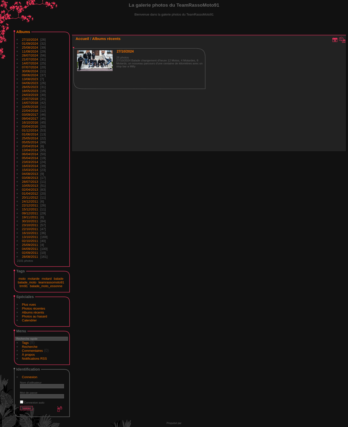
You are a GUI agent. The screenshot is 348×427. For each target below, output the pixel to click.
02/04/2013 (30, 189)
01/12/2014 (30, 130)
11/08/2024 (30, 51)
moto (22, 278)
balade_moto (27, 282)
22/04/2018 (30, 110)
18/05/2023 (30, 91)
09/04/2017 (30, 118)
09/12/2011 (30, 213)
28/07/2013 (30, 182)
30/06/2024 (30, 71)
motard (47, 278)
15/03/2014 (30, 170)
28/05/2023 (30, 87)
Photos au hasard (34, 316)
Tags (25, 343)
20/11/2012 (30, 197)
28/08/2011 (30, 257)
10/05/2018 (30, 107)
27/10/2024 (30, 39)
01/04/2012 (30, 193)
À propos (28, 354)
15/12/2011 (30, 209)
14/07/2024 (30, 63)
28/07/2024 (30, 55)
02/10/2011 (30, 241)
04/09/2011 (30, 249)
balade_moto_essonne (46, 286)
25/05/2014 (30, 138)
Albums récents (33, 312)
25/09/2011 (30, 245)
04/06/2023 (30, 83)
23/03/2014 (30, 162)
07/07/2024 (30, 67)
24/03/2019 (30, 95)
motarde (34, 278)
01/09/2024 (30, 43)
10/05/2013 (30, 185)
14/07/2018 (30, 103)
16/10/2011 (30, 233)
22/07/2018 (30, 99)
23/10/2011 (30, 225)
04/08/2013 (30, 174)
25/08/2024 (30, 47)
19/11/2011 (30, 217)
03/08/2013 (30, 178)
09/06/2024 (30, 75)
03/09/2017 (30, 114)
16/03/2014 (30, 166)
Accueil (82, 39)
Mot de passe (29, 392)
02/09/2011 (30, 253)
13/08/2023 (30, 79)
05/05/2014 (30, 142)
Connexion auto (32, 402)
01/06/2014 (30, 134)
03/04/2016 (30, 126)
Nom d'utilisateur (30, 382)
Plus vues (29, 304)
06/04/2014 (30, 154)
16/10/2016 (30, 122)
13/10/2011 (30, 237)
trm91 (24, 286)
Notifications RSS (34, 358)
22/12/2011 (30, 205)
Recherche (30, 347)
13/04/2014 (30, 150)
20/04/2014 (30, 146)
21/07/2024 (30, 59)
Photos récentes (33, 308)
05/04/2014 (30, 158)
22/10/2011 (30, 229)
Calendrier (29, 320)
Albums (23, 32)
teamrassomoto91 (51, 282)
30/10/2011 (30, 221)
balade (58, 278)
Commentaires (32, 351)
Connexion (29, 377)
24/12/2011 (30, 201)
